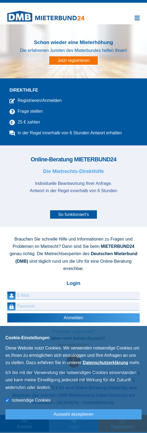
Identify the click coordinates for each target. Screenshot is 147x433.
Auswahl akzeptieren (74, 414)
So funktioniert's (73, 214)
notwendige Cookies (31, 400)
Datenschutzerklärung (105, 362)
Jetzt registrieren (73, 60)
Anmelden (73, 317)
